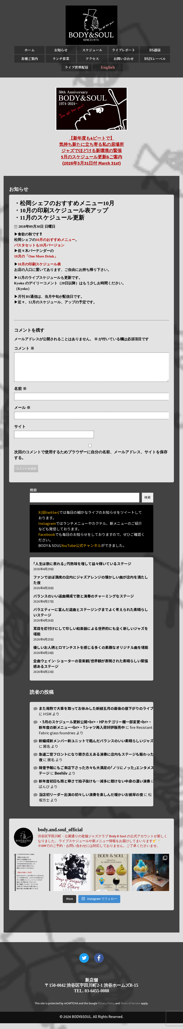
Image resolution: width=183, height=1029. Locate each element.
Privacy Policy (106, 1009)
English (108, 67)
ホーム (29, 50)
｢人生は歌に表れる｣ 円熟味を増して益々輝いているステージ (82, 569)
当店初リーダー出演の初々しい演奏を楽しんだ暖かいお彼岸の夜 (91, 800)
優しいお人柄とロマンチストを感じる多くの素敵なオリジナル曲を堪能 (90, 653)
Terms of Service (130, 1009)
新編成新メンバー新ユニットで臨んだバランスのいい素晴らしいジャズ (96, 746)
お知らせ (61, 50)
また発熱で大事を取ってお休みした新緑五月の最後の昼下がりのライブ (96, 714)
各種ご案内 (29, 58)
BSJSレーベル (155, 58)
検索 (33, 495)
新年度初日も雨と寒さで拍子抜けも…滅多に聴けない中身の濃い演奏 (94, 786)
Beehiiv (61, 778)
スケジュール (92, 50)
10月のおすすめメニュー (55, 240)
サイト (20, 432)
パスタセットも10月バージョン (39, 245)
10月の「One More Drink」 (36, 256)
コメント (24, 348)
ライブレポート (123, 50)
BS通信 (154, 50)
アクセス (92, 58)
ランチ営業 (60, 58)
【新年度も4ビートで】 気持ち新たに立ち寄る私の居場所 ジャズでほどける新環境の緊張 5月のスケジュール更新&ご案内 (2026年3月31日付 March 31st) (91, 151)
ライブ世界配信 (76, 67)
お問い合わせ (124, 58)
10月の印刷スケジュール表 (39, 264)
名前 (20, 394)
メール (22, 413)
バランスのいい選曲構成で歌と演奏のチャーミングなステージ (83, 601)
